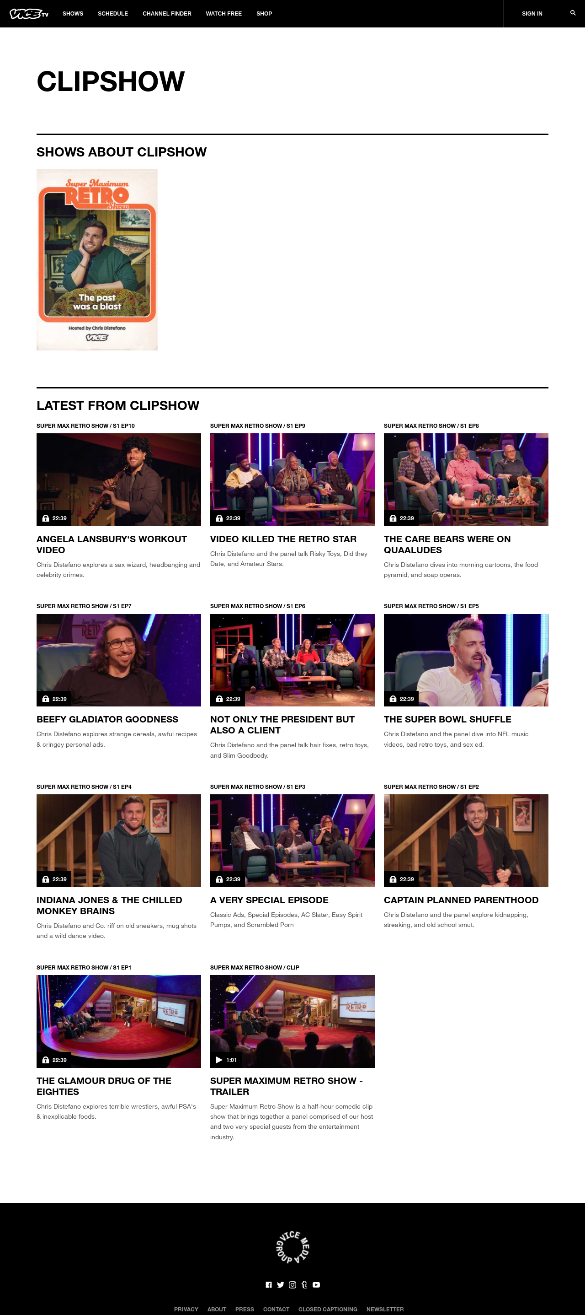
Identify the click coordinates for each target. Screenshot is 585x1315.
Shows (73, 14)
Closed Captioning (327, 1309)
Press (244, 1309)
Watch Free (224, 14)
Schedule (113, 14)
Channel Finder (167, 14)
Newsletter (385, 1309)
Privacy (186, 1309)
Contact (276, 1309)
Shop (264, 14)
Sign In (532, 14)
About (216, 1309)
